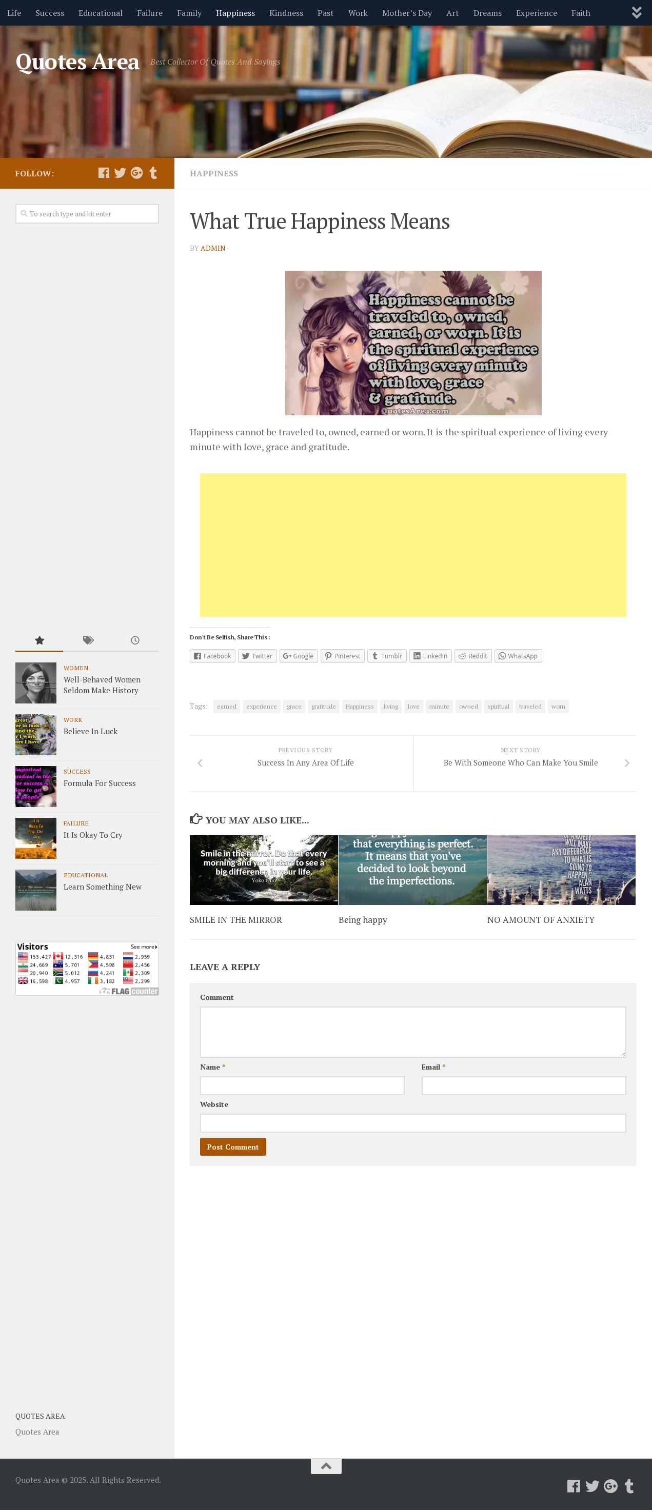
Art (452, 12)
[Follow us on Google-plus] (136, 173)
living (391, 706)
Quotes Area (77, 61)
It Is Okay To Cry (93, 835)
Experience (536, 12)
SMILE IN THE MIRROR (236, 922)
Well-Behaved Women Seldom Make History (102, 684)
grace (294, 706)
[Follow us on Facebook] (103, 173)
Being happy (363, 922)
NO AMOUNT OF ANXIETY (541, 922)
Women (76, 667)
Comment (217, 999)
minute (439, 706)
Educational (100, 12)
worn (558, 706)
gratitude (323, 706)
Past (326, 12)
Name (212, 1069)
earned (226, 706)
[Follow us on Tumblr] (153, 173)
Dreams (487, 12)
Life (14, 12)
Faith (580, 12)
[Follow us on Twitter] (120, 173)
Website (214, 1106)
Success (49, 12)
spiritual (498, 706)
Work (358, 12)
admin (213, 247)
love (414, 706)
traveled (530, 706)
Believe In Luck (90, 731)
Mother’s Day (407, 12)
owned (468, 706)
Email (433, 1069)
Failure (150, 12)
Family (189, 12)
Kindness (286, 12)
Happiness (235, 12)
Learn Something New (103, 886)
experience (261, 706)
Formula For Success (100, 783)
